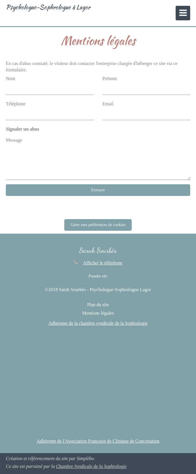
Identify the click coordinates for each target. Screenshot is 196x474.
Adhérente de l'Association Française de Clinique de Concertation (98, 441)
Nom (10, 78)
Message (14, 140)
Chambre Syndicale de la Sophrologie (91, 466)
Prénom (109, 78)
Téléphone (16, 103)
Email (107, 103)
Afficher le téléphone (102, 262)
